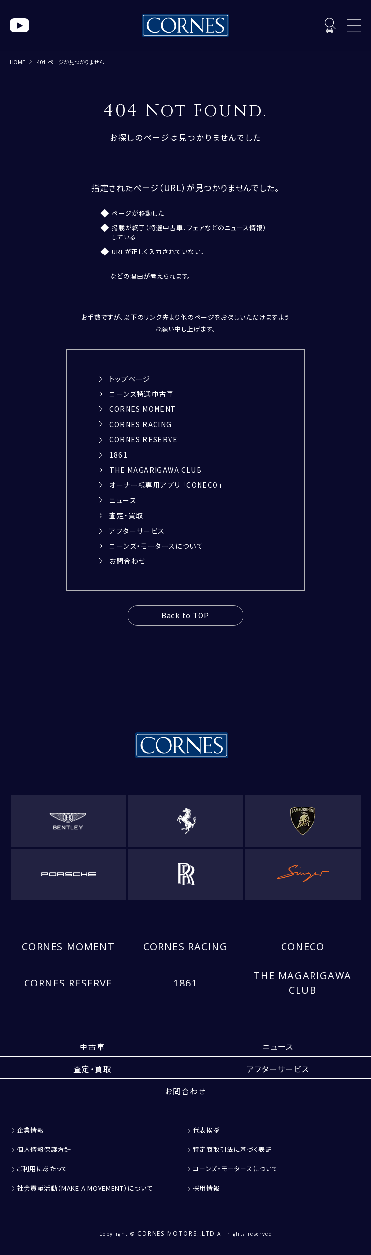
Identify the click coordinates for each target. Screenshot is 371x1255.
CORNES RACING (140, 424)
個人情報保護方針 (44, 1149)
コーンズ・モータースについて (156, 546)
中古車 (92, 1046)
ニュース (123, 500)
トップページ (129, 379)
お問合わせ (127, 561)
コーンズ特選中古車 (141, 394)
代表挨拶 (206, 1130)
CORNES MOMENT (142, 409)
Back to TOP (185, 615)
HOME (17, 62)
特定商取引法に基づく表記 (232, 1149)
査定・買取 (126, 515)
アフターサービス (137, 531)
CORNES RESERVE (143, 439)
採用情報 (206, 1188)
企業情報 (30, 1130)
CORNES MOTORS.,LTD (176, 1233)
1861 (118, 455)
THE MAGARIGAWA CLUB (155, 470)
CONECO (303, 946)
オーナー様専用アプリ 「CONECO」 (165, 485)
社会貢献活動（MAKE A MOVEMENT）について (85, 1188)
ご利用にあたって (42, 1168)
